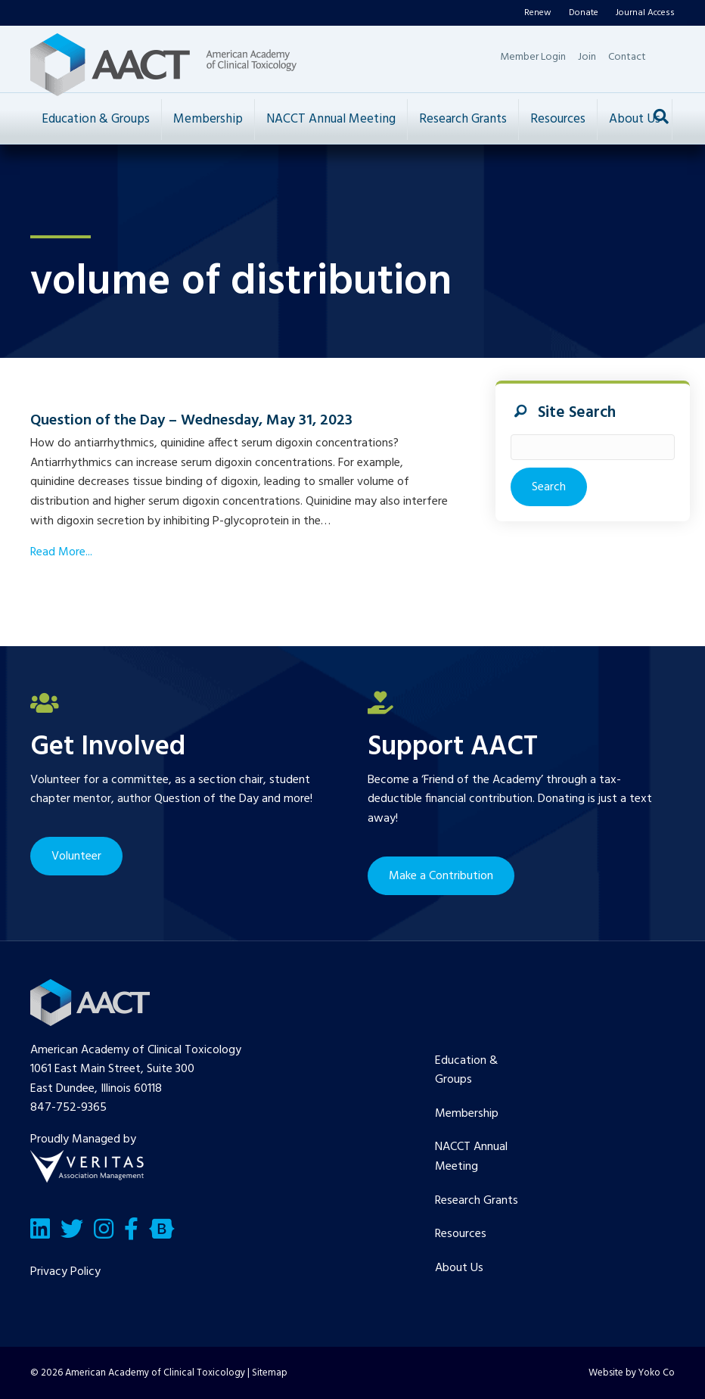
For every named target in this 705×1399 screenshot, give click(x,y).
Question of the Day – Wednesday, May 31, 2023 (191, 421)
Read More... (61, 552)
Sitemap (269, 1373)
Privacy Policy (65, 1272)
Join (587, 57)
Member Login (533, 57)
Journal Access (645, 12)
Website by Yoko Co (632, 1373)
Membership (208, 119)
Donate (583, 12)
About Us (634, 119)
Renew (537, 12)
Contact (627, 57)
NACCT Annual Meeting (331, 119)
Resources (557, 119)
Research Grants (463, 119)
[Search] (661, 116)
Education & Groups (96, 119)
